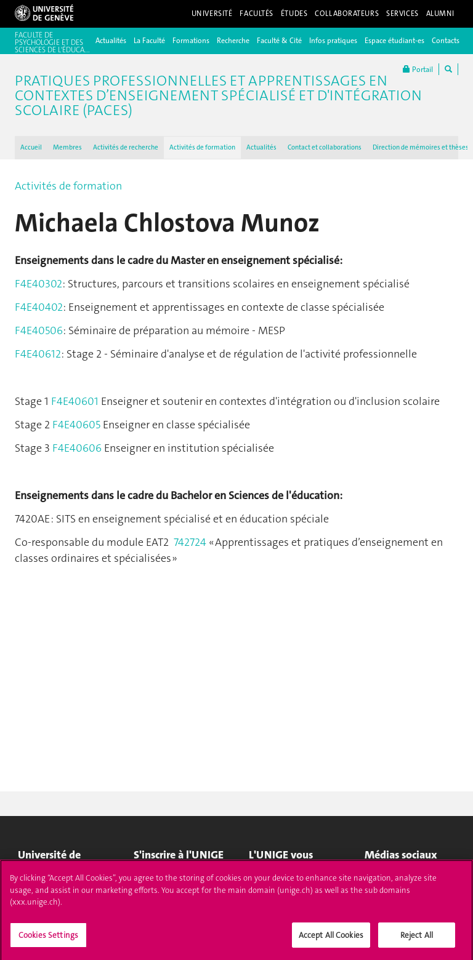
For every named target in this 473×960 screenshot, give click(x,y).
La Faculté (149, 41)
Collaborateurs (347, 13)
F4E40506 (39, 330)
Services (402, 13)
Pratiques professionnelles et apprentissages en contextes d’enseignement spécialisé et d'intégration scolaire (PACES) (218, 95)
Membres (67, 147)
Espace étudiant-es (394, 41)
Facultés (256, 13)
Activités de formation (202, 147)
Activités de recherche (125, 147)
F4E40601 (75, 401)
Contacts (445, 41)
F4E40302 (38, 283)
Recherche (233, 41)
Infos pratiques (333, 41)
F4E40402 (39, 307)
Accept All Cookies (331, 939)
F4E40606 (78, 448)
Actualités (110, 41)
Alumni (440, 13)
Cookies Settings (48, 939)
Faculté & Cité (279, 41)
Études (294, 13)
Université (212, 13)
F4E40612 (38, 353)
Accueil (31, 147)
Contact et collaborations (325, 147)
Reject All (416, 939)
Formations (190, 41)
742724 (190, 542)
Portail (418, 69)
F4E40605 (76, 424)
